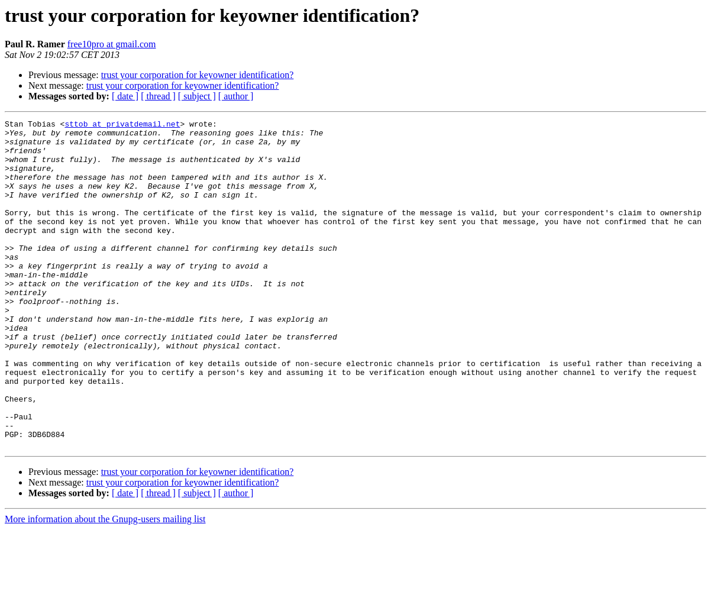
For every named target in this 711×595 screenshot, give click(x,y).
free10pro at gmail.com (111, 44)
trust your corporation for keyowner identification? (197, 75)
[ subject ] (197, 96)
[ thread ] (158, 96)
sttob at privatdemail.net (122, 125)
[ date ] (125, 96)
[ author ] (236, 96)
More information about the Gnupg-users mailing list (105, 585)
